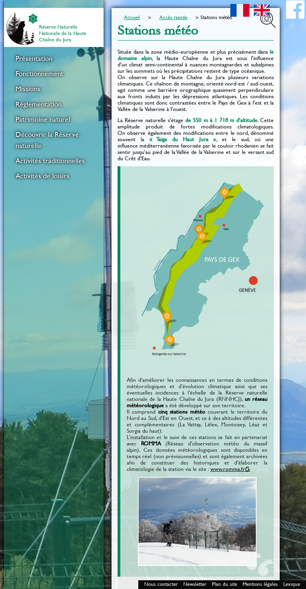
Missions (28, 89)
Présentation (34, 58)
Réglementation (39, 104)
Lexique (291, 584)
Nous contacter (161, 584)
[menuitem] (54, 58)
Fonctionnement (39, 74)
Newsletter (194, 584)
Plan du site (224, 584)
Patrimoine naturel (43, 119)
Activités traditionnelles (50, 161)
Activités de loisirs (42, 176)
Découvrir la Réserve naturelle (47, 140)
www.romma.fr (227, 469)
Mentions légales (260, 584)
